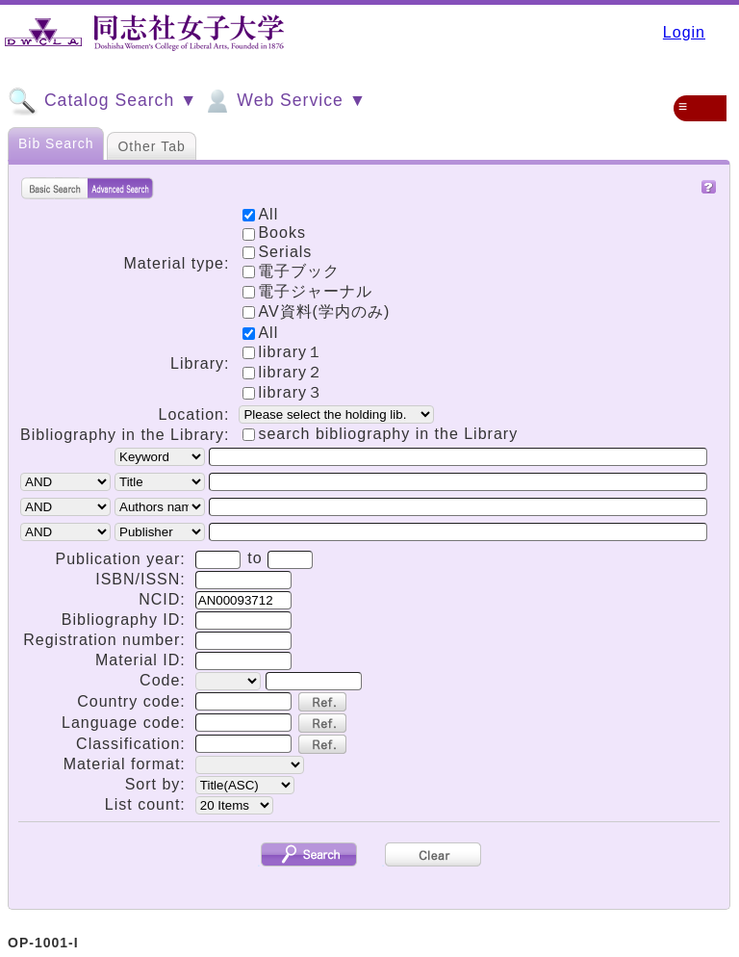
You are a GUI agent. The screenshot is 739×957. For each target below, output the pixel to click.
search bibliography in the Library (388, 434)
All (260, 332)
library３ (282, 392)
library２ (282, 372)
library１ (282, 352)
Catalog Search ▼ (102, 101)
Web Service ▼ (284, 101)
